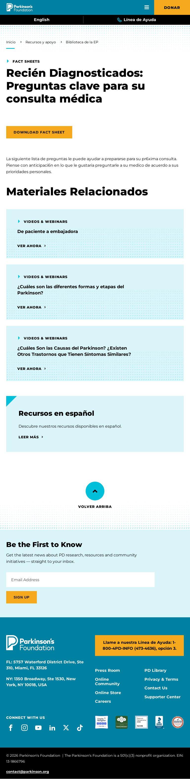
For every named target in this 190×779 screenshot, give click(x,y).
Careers (103, 701)
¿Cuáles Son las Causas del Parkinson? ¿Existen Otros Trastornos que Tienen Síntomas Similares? (74, 351)
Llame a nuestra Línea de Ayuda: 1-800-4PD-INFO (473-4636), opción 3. (139, 645)
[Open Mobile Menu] (146, 7)
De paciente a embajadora (47, 231)
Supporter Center (162, 697)
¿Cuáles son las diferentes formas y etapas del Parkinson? (70, 290)
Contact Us (155, 688)
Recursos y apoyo (40, 42)
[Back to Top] (95, 491)
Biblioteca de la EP (82, 42)
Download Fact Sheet (39, 132)
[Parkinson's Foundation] (19, 7)
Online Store (108, 693)
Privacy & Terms (161, 679)
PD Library (155, 670)
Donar (172, 7)
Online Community (107, 681)
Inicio (11, 42)
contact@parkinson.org (27, 772)
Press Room (107, 670)
